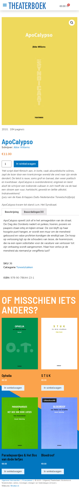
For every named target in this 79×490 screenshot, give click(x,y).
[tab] (12, 211)
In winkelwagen (26, 163)
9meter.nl (14, 486)
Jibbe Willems (22, 147)
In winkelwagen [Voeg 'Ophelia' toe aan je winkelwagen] (13, 388)
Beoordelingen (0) (33, 211)
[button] (5, 5)
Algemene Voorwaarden (11, 481)
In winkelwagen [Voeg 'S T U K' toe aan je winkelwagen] (52, 388)
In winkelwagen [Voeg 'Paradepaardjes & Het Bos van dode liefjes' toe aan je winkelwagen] (13, 471)
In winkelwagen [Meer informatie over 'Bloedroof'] (52, 471)
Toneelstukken (24, 267)
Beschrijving (12, 211)
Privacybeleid (27, 481)
